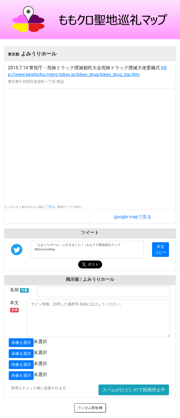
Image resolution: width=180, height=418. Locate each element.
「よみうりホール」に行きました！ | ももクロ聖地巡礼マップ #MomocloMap (87, 249)
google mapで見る (133, 216)
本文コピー (160, 249)
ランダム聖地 (90, 408)
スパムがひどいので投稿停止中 (133, 389)
